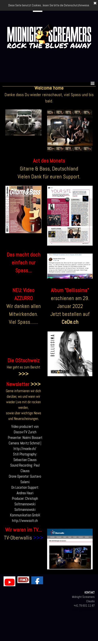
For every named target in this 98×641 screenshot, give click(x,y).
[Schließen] (95, 3)
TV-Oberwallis (18, 537)
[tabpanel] (49, 94)
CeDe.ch (70, 322)
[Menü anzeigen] (93, 83)
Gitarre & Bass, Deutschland (49, 168)
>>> (23, 374)
